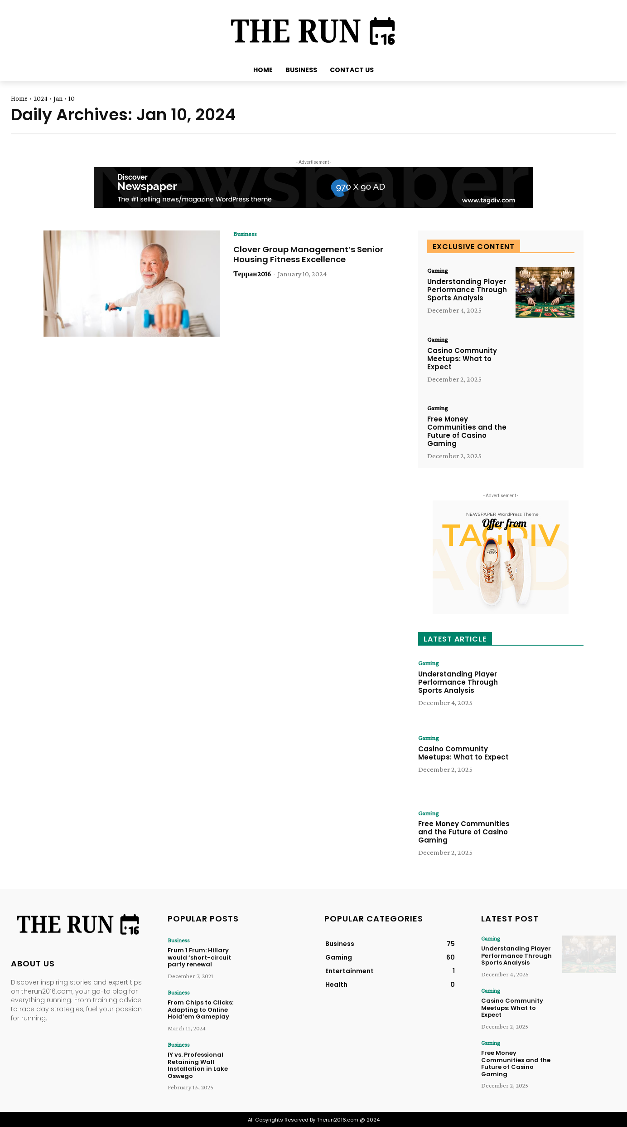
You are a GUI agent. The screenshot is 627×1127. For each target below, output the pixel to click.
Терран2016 (251, 274)
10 (71, 98)
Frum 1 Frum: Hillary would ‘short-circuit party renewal (199, 957)
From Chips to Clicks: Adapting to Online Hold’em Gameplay (200, 1009)
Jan (58, 98)
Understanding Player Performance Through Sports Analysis (467, 290)
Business (246, 234)
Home (19, 98)
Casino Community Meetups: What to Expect (462, 359)
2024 (41, 98)
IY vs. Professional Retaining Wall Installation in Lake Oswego (198, 1064)
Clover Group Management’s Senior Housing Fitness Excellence (308, 254)
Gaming (439, 270)
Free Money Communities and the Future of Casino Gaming (466, 432)
